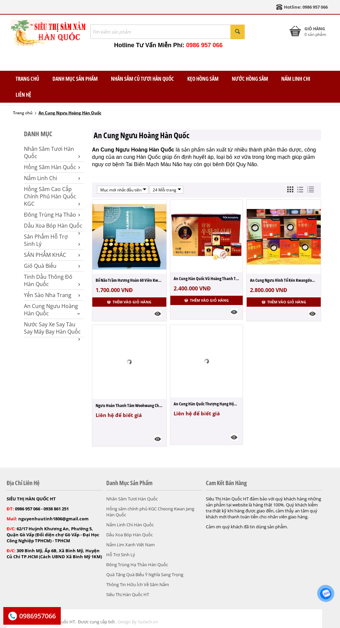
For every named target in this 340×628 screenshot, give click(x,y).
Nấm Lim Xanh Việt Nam (130, 545)
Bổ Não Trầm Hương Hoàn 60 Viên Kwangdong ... (129, 280)
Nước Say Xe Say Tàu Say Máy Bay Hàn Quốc (52, 328)
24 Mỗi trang (167, 190)
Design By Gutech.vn (138, 622)
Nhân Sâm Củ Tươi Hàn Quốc (142, 78)
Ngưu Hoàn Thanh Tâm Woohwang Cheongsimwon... (129, 405)
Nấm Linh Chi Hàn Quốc (130, 525)
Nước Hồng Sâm (250, 78)
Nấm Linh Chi (295, 78)
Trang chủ (23, 113)
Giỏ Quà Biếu (52, 265)
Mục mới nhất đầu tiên (123, 190)
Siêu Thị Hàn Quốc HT (127, 594)
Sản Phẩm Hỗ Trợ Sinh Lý (52, 240)
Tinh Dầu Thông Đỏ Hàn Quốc (52, 280)
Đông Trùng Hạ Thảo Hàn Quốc (137, 565)
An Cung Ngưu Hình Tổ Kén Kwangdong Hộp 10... (283, 280)
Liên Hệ (23, 94)
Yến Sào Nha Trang (52, 295)
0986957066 (37, 615)
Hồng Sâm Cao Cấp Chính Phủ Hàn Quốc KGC (52, 196)
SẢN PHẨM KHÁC (52, 255)
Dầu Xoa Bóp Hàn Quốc (53, 225)
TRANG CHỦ (27, 78)
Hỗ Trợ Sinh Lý (120, 555)
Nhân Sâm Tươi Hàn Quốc (52, 152)
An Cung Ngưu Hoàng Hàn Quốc (52, 309)
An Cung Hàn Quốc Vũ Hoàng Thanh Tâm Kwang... (206, 278)
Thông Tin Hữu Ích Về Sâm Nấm (137, 584)
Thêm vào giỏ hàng (129, 301)
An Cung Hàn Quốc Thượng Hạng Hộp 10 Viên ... (206, 404)
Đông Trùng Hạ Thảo (52, 214)
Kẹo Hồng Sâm (202, 78)
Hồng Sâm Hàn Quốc (52, 167)
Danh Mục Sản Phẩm (75, 78)
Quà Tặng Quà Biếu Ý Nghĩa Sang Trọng (144, 574)
